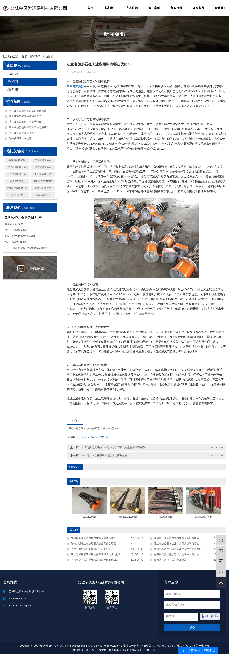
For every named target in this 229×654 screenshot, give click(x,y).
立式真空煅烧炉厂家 (16, 188)
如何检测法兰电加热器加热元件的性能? (93, 538)
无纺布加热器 (43, 194)
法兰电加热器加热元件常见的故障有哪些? (177, 543)
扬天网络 (114, 650)
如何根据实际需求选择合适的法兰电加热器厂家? (181, 554)
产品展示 (132, 8)
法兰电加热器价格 (109, 428)
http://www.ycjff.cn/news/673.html (93, 437)
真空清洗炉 (17, 194)
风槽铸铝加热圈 (43, 188)
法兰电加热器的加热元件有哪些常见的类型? (95, 554)
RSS (146, 650)
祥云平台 (91, 650)
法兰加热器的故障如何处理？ (25, 116)
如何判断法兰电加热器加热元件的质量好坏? (178, 549)
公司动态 (13, 74)
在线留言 (198, 8)
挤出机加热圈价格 (43, 181)
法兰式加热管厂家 (17, 174)
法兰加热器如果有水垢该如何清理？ (29, 110)
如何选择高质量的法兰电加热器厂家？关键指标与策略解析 (114, 447)
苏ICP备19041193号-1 (110, 645)
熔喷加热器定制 (17, 160)
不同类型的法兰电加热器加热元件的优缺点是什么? (99, 559)
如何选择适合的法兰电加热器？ (171, 559)
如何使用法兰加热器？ (21, 138)
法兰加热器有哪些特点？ (23, 132)
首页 (90, 8)
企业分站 (124, 650)
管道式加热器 (17, 181)
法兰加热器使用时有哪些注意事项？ (29, 127)
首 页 (24, 56)
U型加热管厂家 (43, 174)
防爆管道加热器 (43, 160)
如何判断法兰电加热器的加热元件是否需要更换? (98, 543)
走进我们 (109, 8)
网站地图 (137, 650)
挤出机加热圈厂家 (17, 167)
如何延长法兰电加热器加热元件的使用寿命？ (179, 538)
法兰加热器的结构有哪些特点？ (26, 121)
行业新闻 (48, 56)
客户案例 (154, 8)
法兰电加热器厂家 (90, 428)
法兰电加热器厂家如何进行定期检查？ (92, 549)
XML (153, 650)
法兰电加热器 (74, 428)
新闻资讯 (176, 8)
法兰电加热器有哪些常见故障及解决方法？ (105, 455)
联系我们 (220, 8)
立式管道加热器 (43, 167)
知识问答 (13, 89)
